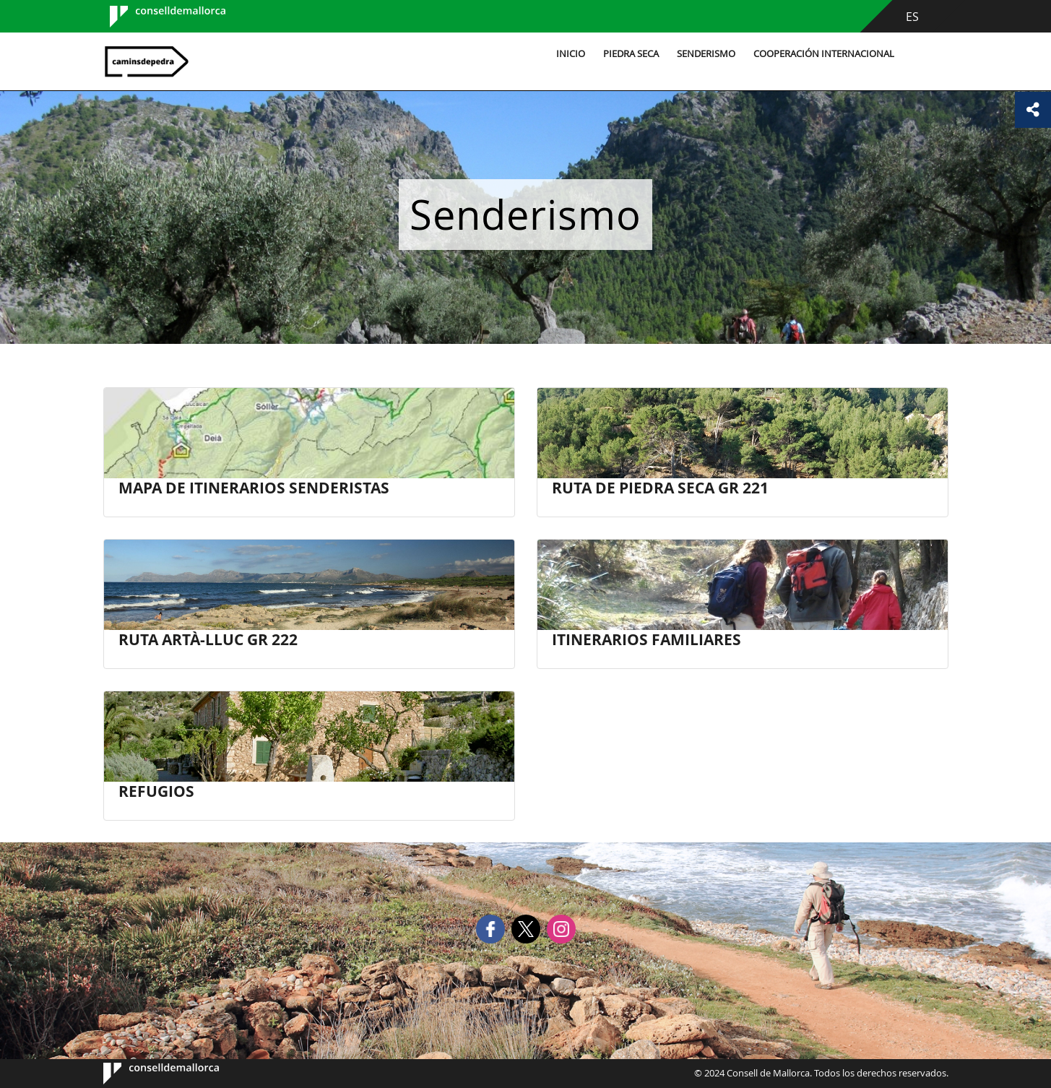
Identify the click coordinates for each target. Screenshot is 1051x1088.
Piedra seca (631, 54)
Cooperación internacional (823, 54)
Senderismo (706, 54)
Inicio (570, 54)
